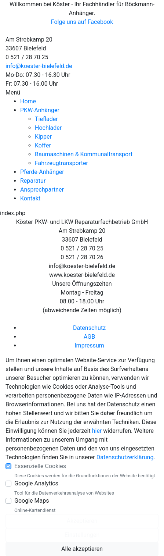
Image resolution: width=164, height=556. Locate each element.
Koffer (43, 145)
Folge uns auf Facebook (82, 21)
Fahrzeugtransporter (61, 163)
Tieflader (46, 118)
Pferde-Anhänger (42, 171)
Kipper (43, 136)
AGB (89, 336)
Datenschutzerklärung (125, 457)
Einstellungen (82, 534)
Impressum (89, 345)
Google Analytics (36, 483)
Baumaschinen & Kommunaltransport (83, 154)
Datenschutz (89, 327)
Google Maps (31, 500)
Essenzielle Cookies (40, 466)
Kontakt (30, 198)
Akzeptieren (81, 520)
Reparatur (32, 180)
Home (28, 101)
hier (97, 430)
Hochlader (48, 127)
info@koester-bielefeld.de (39, 66)
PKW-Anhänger (39, 110)
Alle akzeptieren (82, 548)
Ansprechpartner (42, 189)
